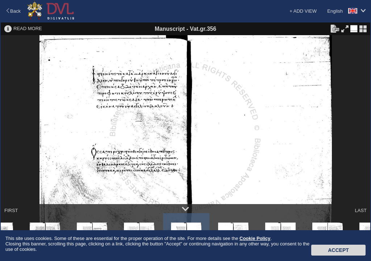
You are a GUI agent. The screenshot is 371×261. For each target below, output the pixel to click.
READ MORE (27, 28)
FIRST (11, 210)
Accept (338, 250)
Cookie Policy (254, 238)
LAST (361, 210)
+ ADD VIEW (303, 11)
